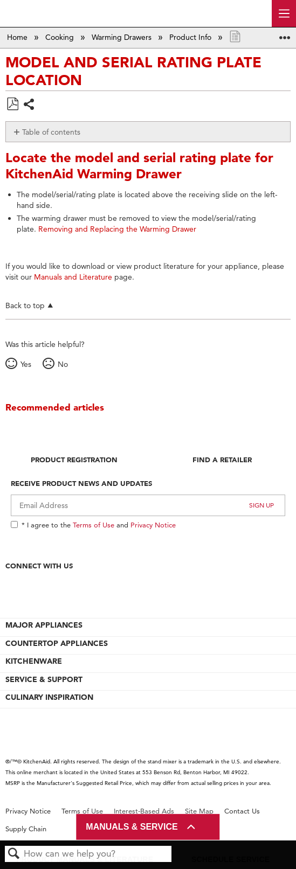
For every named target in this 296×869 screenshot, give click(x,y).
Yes (25, 364)
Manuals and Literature (73, 277)
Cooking (60, 37)
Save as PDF (12, 104)
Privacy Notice (153, 524)
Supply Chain (25, 829)
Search (14, 854)
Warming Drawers (123, 37)
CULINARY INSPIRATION (49, 697)
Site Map (199, 811)
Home (18, 37)
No (63, 364)
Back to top (25, 305)
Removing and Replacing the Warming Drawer (117, 229)
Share (29, 105)
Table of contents (51, 132)
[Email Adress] (148, 505)
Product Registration (74, 459)
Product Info (191, 37)
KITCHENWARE (33, 661)
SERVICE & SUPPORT (43, 679)
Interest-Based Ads (144, 811)
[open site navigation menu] (284, 13)
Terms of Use (93, 524)
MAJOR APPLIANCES (43, 625)
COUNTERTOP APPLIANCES (56, 643)
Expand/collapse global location (285, 34)
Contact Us (242, 811)
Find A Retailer (222, 459)
